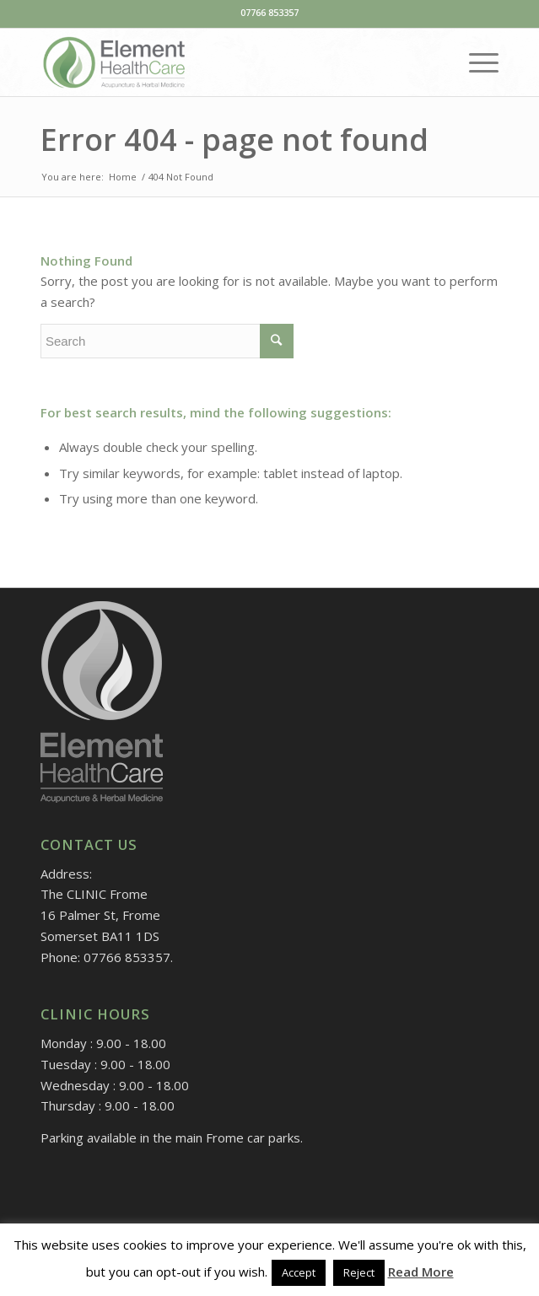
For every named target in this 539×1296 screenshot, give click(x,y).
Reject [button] (359, 1272)
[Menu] (475, 62)
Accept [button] (298, 1272)
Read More (421, 1271)
